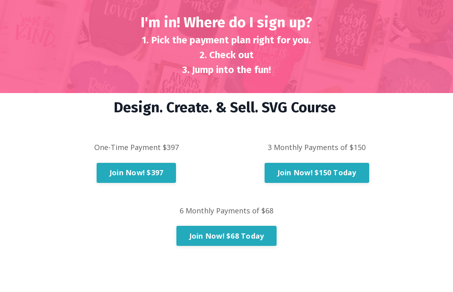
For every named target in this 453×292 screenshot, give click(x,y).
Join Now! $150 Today (316, 172)
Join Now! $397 (136, 172)
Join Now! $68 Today (226, 236)
